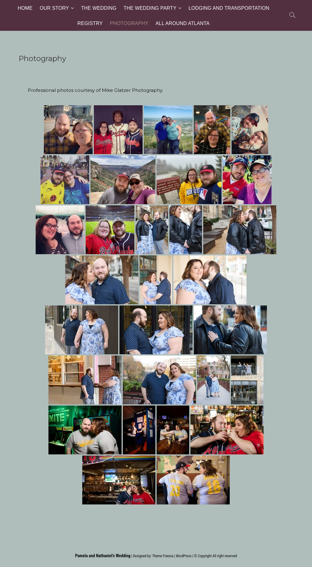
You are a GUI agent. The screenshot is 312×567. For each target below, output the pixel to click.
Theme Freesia (162, 556)
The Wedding (98, 7)
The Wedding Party (150, 7)
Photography (129, 23)
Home (25, 7)
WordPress (183, 556)
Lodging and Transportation (229, 7)
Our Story (54, 7)
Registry (90, 23)
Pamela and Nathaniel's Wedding (102, 555)
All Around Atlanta (182, 23)
